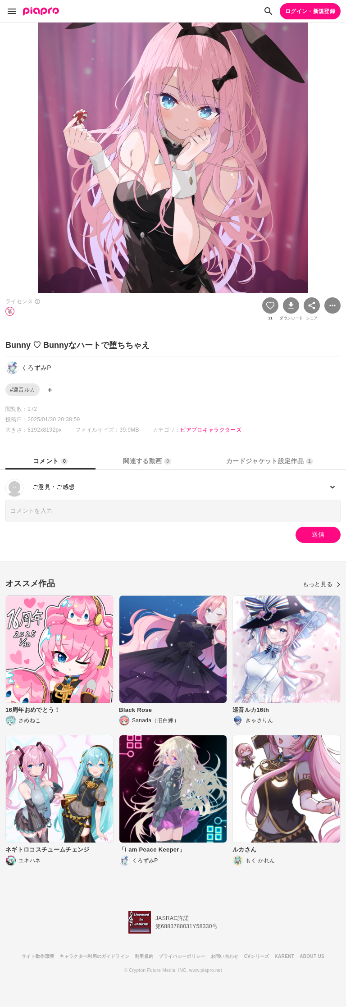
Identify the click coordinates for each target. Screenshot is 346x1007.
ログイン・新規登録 (310, 11)
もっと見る (322, 584)
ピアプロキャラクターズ (210, 430)
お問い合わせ (225, 956)
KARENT (285, 956)
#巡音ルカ (22, 390)
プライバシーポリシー (182, 956)
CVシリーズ (256, 956)
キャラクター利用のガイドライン (94, 956)
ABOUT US (312, 956)
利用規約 (144, 956)
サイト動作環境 (38, 956)
